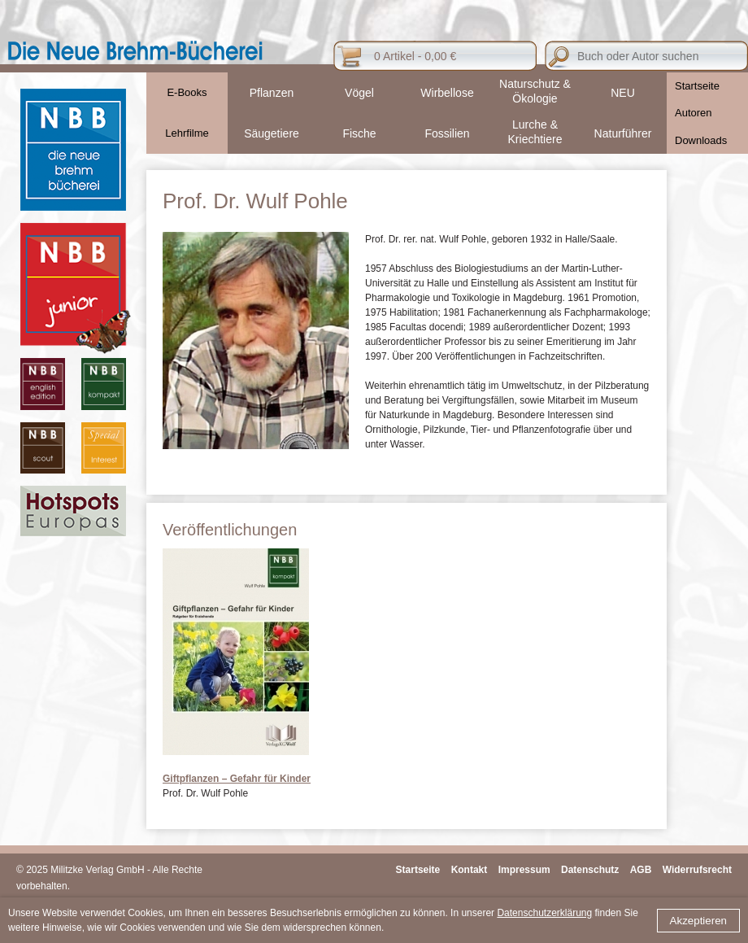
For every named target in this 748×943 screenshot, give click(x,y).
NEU (623, 92)
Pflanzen (272, 92)
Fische (359, 133)
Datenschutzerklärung (544, 913)
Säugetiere (271, 133)
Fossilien (446, 133)
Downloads (701, 140)
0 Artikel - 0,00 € (415, 56)
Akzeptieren (698, 921)
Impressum (524, 869)
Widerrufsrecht (697, 869)
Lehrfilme (186, 133)
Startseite (697, 86)
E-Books (187, 92)
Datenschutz (590, 869)
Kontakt (469, 869)
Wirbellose (446, 92)
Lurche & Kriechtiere (535, 132)
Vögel (359, 92)
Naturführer (623, 133)
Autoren (693, 113)
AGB (641, 869)
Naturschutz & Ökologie (535, 91)
